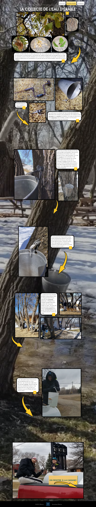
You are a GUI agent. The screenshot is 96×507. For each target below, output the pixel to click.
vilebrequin (19, 106)
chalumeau (54, 117)
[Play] (63, 61)
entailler (58, 116)
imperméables (49, 308)
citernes (26, 384)
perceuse (51, 116)
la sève (61, 157)
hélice (17, 60)
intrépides (50, 299)
